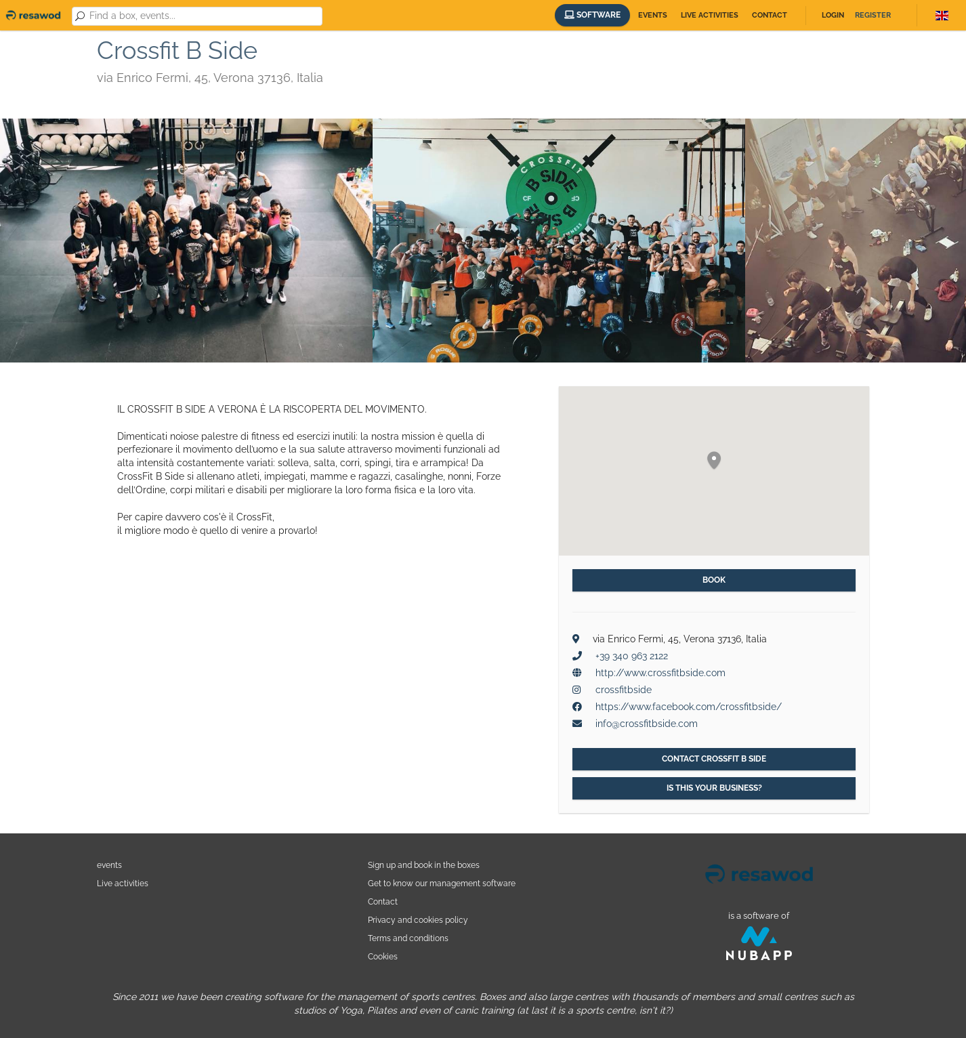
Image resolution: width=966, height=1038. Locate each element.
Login (833, 15)
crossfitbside (623, 689)
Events (652, 15)
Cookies (383, 956)
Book (714, 580)
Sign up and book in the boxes (424, 865)
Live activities (709, 15)
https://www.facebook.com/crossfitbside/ (688, 706)
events (109, 865)
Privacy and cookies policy (418, 920)
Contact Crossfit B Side (714, 759)
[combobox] (203, 16)
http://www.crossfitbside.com (660, 672)
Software (592, 15)
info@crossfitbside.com (646, 723)
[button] (714, 461)
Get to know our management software (442, 883)
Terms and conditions (408, 938)
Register (873, 15)
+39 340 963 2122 (631, 655)
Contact (769, 15)
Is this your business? (714, 788)
